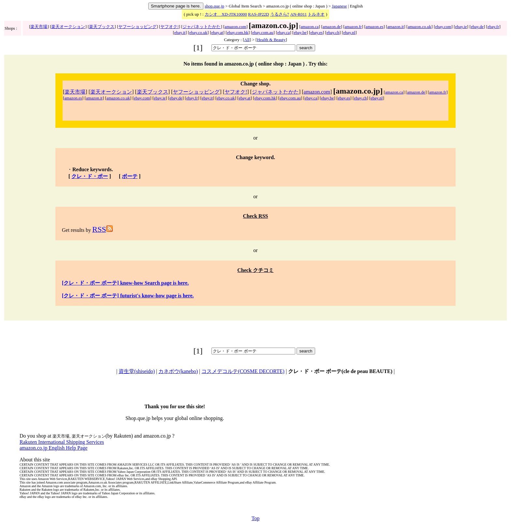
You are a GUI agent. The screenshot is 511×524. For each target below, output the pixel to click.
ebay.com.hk (237, 32)
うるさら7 (279, 14)
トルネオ (316, 14)
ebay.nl (349, 32)
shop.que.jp (214, 6)
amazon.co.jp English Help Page (53, 448)
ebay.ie (461, 26)
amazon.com (235, 26)
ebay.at (217, 32)
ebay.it (179, 32)
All (247, 39)
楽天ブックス (101, 26)
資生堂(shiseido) (137, 371)
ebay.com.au (262, 32)
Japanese (339, 6)
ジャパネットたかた (201, 26)
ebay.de (477, 26)
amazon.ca (310, 26)
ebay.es (316, 32)
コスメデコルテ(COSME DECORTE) (243, 371)
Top (256, 518)
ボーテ (130, 176)
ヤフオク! (169, 26)
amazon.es (375, 26)
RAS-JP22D (258, 14)
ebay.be (300, 32)
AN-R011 (298, 14)
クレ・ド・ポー (89, 176)
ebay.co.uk (198, 32)
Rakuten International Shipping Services (62, 442)
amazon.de (332, 26)
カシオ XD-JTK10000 (226, 14)
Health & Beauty (271, 39)
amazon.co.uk (419, 26)
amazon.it (395, 26)
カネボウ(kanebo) (178, 371)
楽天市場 (38, 26)
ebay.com (443, 26)
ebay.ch (333, 32)
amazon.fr (353, 26)
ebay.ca (283, 32)
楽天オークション (68, 26)
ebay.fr (493, 26)
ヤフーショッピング (137, 26)
